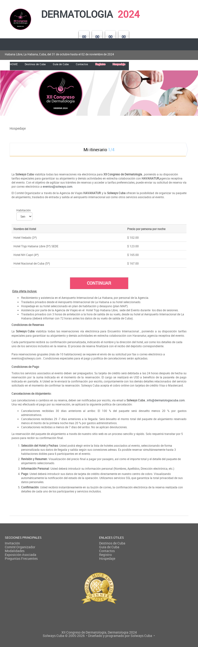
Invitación (12, 543)
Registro (105, 554)
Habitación (23, 210)
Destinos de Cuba (112, 543)
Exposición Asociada (20, 554)
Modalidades (14, 551)
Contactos (107, 551)
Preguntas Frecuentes (21, 558)
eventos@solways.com (57, 186)
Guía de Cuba (109, 547)
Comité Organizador (20, 547)
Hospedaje (107, 558)
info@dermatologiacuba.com (166, 400)
